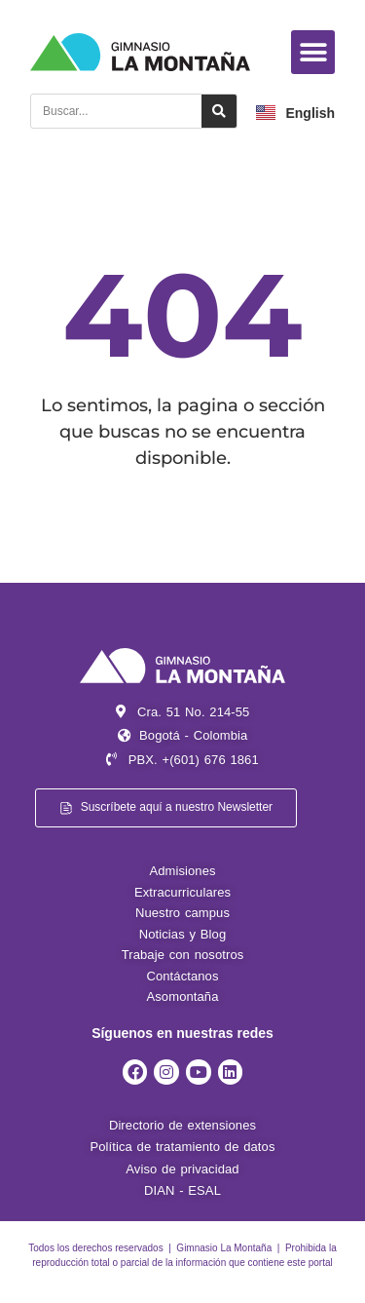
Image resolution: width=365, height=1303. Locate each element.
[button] (313, 52)
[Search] (219, 111)
